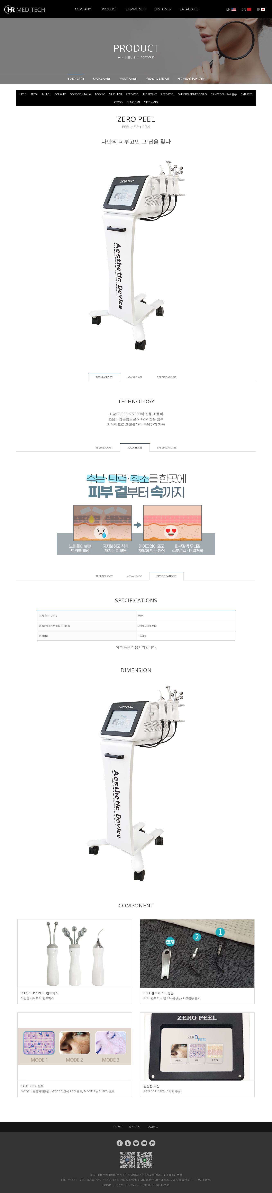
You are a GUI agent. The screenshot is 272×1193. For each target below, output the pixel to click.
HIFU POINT (150, 94)
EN (231, 9)
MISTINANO (151, 102)
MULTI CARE (127, 78)
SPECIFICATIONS (166, 377)
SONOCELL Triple (80, 94)
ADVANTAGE (135, 377)
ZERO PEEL (132, 94)
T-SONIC (100, 94)
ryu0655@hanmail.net (154, 1180)
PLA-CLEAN (133, 102)
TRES (34, 94)
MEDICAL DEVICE (157, 78)
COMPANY (83, 9)
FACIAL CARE (101, 78)
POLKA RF (60, 94)
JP (261, 9)
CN (246, 9)
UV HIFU (46, 94)
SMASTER (247, 94)
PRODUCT (109, 9)
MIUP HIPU (115, 94)
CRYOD (118, 102)
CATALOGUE (189, 9)
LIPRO (23, 94)
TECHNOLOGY (104, 447)
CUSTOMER (162, 9)
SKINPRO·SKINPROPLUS (192, 94)
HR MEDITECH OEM (191, 78)
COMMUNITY (136, 9)
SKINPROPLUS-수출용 (224, 94)
